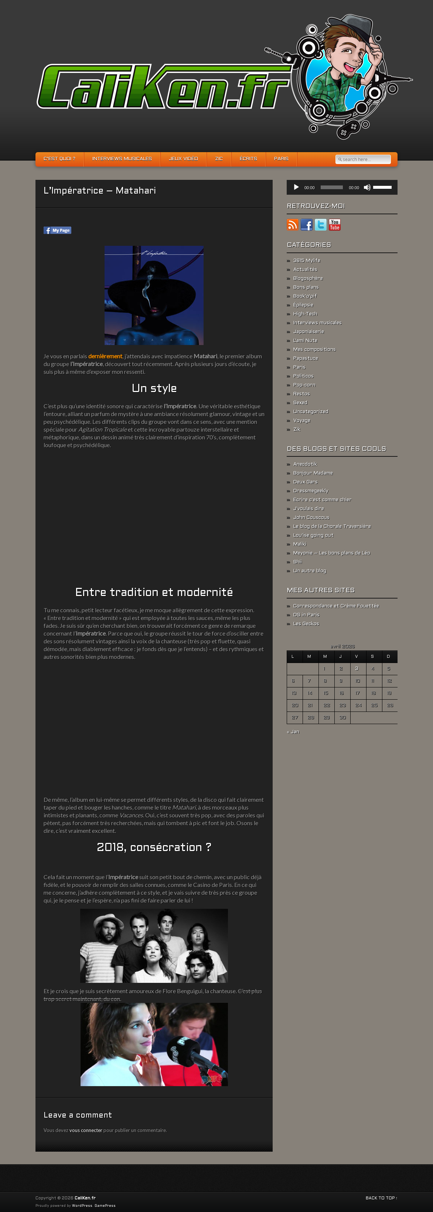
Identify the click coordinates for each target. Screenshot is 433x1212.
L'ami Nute (305, 341)
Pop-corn (304, 385)
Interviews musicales (122, 159)
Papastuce (305, 358)
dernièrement (105, 355)
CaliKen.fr (85, 1198)
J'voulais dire (308, 509)
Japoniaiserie (308, 332)
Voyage (301, 421)
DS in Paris (306, 615)
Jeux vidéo (183, 159)
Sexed (300, 403)
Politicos (303, 376)
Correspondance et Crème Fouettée (336, 606)
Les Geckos (306, 624)
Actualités (305, 270)
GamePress (105, 1206)
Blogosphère (308, 279)
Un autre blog (309, 571)
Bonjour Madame (313, 473)
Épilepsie (303, 305)
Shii (297, 562)
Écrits (248, 159)
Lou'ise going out (313, 535)
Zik (296, 430)
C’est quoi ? (59, 159)
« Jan (293, 732)
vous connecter (85, 1130)
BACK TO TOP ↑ (382, 1198)
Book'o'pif (305, 296)
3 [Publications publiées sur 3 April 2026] (356, 669)
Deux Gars (305, 482)
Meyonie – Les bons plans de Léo (331, 553)
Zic (219, 159)
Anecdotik (305, 464)
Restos (301, 394)
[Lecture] (296, 187)
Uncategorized (310, 412)
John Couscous (311, 518)
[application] (342, 187)
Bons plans (306, 287)
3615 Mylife (306, 261)
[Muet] (367, 187)
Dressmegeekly (310, 491)
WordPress (82, 1206)
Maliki (299, 544)
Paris (281, 159)
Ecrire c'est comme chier (322, 500)
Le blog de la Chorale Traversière (332, 527)
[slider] (332, 187)
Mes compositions (314, 350)
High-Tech (305, 314)
